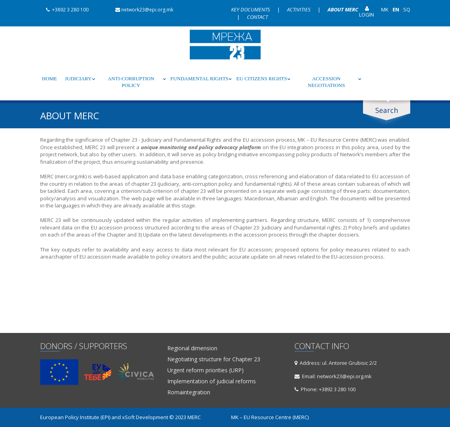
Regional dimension (192, 348)
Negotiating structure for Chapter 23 (213, 359)
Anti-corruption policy (130, 82)
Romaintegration (188, 392)
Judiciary (78, 78)
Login (366, 12)
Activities (299, 9)
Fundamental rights (199, 78)
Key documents (251, 9)
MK (385, 9)
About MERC (343, 9)
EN (396, 9)
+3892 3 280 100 (64, 9)
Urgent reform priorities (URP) (205, 370)
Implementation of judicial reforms (211, 381)
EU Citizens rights (261, 78)
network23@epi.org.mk (141, 9)
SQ (406, 9)
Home (49, 78)
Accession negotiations (326, 82)
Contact (257, 16)
